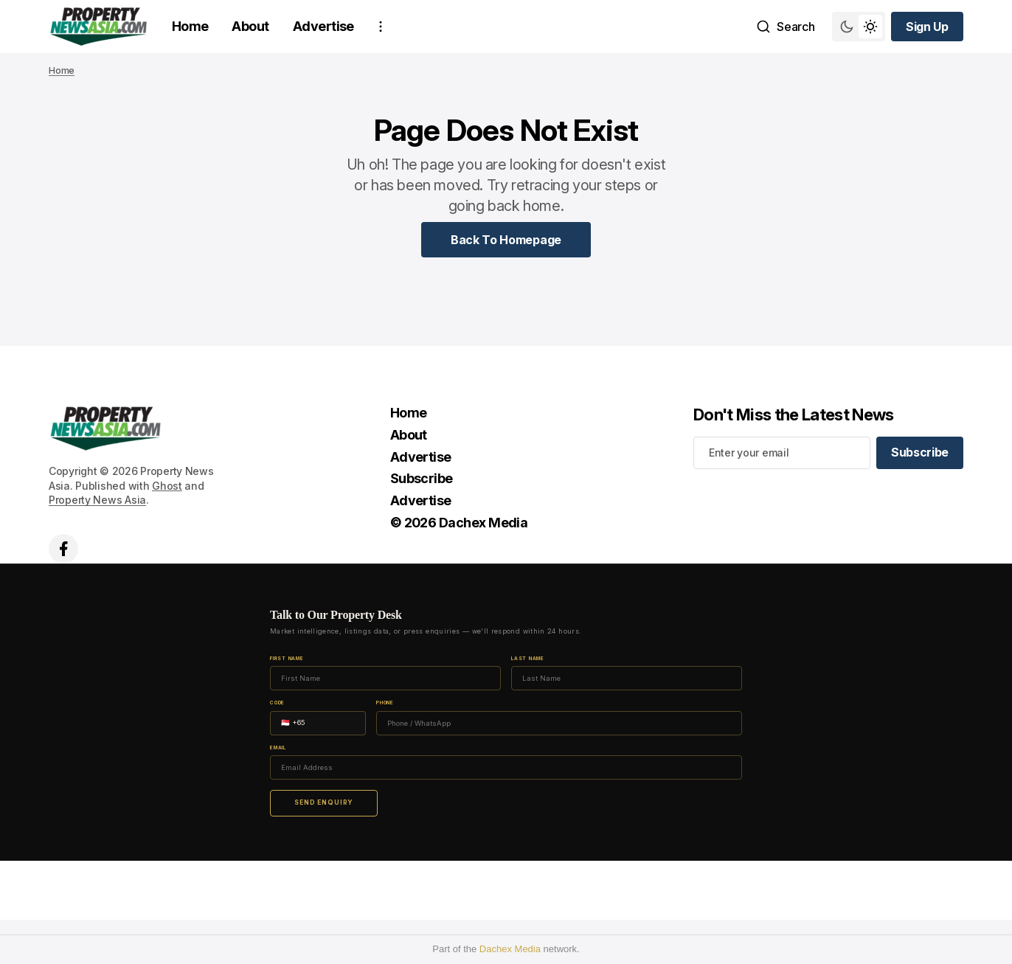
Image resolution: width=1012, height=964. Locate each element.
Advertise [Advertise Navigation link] (323, 26)
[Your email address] (781, 453)
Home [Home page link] (61, 70)
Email (278, 748)
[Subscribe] (919, 453)
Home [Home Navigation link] (190, 26)
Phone (385, 703)
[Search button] (785, 26)
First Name (287, 659)
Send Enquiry (323, 802)
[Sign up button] (927, 26)
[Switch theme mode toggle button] (858, 26)
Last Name (527, 659)
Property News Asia (97, 499)
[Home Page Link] (506, 239)
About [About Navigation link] (250, 26)
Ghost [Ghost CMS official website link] (167, 485)
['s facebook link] (63, 549)
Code (277, 703)
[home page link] (98, 26)
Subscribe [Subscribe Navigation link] (421, 478)
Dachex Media (510, 948)
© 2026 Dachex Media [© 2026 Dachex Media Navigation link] (459, 522)
